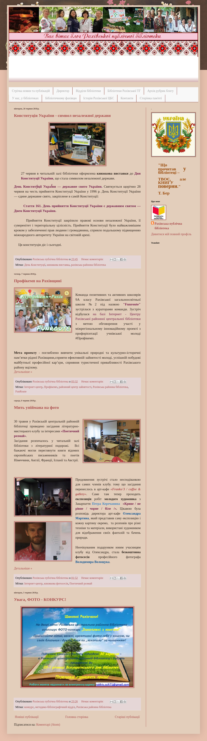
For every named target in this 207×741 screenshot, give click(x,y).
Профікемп (50, 387)
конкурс (29, 707)
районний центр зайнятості (75, 387)
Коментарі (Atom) (48, 724)
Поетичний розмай (81, 583)
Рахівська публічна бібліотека (168, 226)
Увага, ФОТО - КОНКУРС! (40, 599)
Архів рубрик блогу (160, 91)
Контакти (127, 98)
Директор (62, 91)
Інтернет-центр (33, 387)
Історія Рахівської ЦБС (98, 98)
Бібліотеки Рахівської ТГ (124, 91)
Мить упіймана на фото (36, 407)
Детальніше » (23, 372)
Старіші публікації (127, 717)
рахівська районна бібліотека (88, 264)
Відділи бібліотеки (88, 91)
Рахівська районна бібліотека (110, 387)
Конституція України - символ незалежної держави (62, 115)
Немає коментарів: (92, 259)
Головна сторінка (76, 717)
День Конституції (34, 264)
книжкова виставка (58, 264)
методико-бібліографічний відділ (55, 707)
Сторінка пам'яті (151, 98)
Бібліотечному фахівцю (61, 98)
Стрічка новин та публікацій (31, 91)
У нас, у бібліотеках (25, 98)
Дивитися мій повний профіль (171, 234)
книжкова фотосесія (56, 583)
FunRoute (21, 391)
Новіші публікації (27, 717)
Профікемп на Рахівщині (37, 281)
